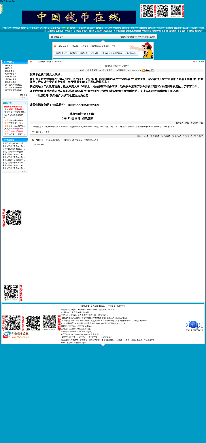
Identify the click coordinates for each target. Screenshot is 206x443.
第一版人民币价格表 (13, 85)
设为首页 (85, 306)
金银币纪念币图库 (169, 31)
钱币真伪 (99, 28)
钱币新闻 (95, 46)
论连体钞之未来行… (17, 134)
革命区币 (134, 28)
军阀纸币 (117, 28)
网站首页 (7, 28)
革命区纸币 (107, 31)
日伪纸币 (160, 28)
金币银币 (77, 31)
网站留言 (177, 28)
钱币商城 (16, 28)
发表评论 (154, 136)
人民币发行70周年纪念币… (14, 143)
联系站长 (103, 306)
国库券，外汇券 (95, 31)
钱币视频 (198, 31)
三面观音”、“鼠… (16, 123)
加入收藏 (165, 136)
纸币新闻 (105, 46)
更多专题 (23, 95)
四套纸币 (59, 31)
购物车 (185, 28)
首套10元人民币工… (17, 126)
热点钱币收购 (119, 31)
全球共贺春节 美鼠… (17, 112)
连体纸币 (68, 31)
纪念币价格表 (10, 74)
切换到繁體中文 (131, 37)
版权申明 (120, 306)
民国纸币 (143, 28)
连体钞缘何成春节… (17, 120)
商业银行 (91, 28)
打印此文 (187, 136)
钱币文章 (65, 28)
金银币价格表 (10, 76)
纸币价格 (24, 28)
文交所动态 (34, 28)
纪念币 (85, 31)
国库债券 (125, 28)
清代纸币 (108, 28)
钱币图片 (73, 28)
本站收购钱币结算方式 (151, 31)
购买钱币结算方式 (133, 31)
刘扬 (87, 70)
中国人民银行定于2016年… (14, 157)
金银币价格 (55, 28)
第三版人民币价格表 (13, 90)
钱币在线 (74, 46)
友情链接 (111, 306)
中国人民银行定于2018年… (14, 146)
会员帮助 (181, 31)
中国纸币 (82, 28)
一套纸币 (193, 28)
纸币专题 (9, 68)
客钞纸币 (190, 31)
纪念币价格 (44, 28)
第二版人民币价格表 (13, 87)
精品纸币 (151, 28)
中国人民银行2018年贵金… (14, 152)
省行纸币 (169, 28)
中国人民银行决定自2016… (14, 154)
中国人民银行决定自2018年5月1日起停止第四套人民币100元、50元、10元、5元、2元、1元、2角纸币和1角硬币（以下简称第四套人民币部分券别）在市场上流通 (109, 127)
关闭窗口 (198, 136)
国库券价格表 (10, 82)
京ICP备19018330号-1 (194, 329)
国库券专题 (9, 71)
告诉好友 (176, 136)
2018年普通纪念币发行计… (14, 149)
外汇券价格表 (10, 79)
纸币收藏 (9, 65)
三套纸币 (51, 31)
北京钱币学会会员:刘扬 (76, 343)
